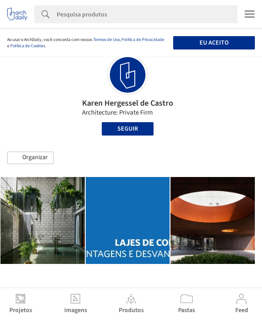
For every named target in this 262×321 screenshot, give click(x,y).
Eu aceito (214, 42)
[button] (30, 158)
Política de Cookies (27, 46)
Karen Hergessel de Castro (127, 103)
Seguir (127, 128)
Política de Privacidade (142, 40)
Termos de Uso (106, 40)
